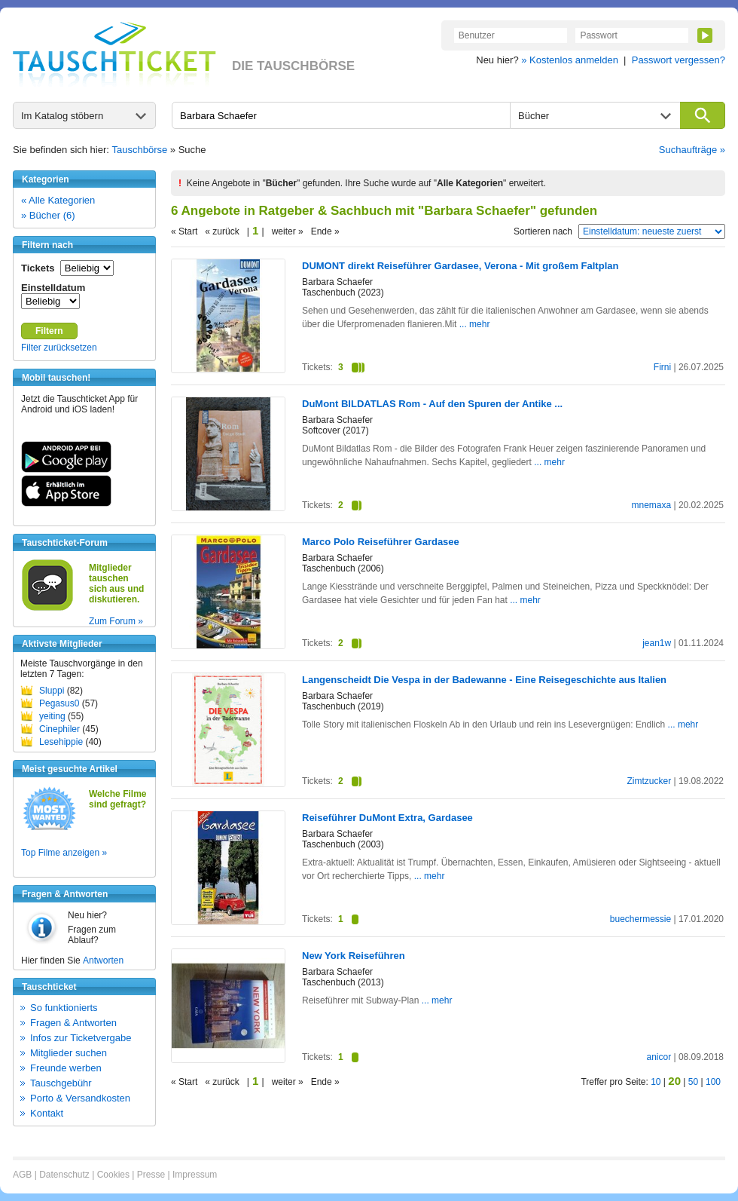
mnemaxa (651, 505)
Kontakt (46, 1113)
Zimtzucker (649, 781)
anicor (658, 1057)
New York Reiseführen (353, 955)
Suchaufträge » (692, 149)
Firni (662, 367)
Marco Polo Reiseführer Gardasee (380, 541)
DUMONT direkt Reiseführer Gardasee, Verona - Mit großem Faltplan (460, 265)
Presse (151, 1174)
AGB (22, 1174)
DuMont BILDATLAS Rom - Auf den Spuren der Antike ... (432, 403)
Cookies (113, 1174)
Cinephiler (59, 729)
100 (713, 1082)
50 (693, 1082)
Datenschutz (64, 1174)
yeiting (52, 716)
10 (655, 1082)
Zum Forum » (116, 621)
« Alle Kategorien (58, 200)
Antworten (103, 960)
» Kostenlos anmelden (569, 60)
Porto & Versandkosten (80, 1098)
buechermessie (640, 919)
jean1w (656, 643)
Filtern (49, 331)
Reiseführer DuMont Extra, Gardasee (387, 817)
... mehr (474, 324)
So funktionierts (64, 1007)
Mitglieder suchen (68, 1053)
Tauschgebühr (61, 1083)
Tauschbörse (140, 149)
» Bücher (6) (48, 215)
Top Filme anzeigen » (64, 852)
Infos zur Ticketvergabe (80, 1037)
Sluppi (51, 690)
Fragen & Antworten (73, 1022)
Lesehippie (61, 742)
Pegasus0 (59, 703)
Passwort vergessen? (678, 60)
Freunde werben (66, 1068)
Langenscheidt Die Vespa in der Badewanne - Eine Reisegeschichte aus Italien (484, 679)
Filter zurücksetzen (59, 347)
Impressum (194, 1174)
